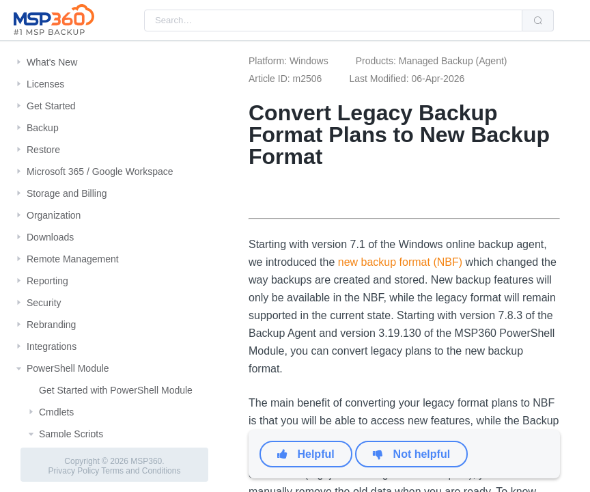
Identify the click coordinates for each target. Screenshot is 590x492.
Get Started (51, 105)
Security (44, 302)
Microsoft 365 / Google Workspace (100, 171)
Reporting (47, 280)
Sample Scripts (71, 433)
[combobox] (333, 20)
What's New (52, 62)
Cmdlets (56, 412)
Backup (43, 127)
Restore (43, 149)
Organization (54, 215)
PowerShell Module (68, 368)
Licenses (45, 84)
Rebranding (51, 324)
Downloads (50, 237)
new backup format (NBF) (400, 262)
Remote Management (73, 259)
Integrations (51, 346)
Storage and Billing (67, 193)
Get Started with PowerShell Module (116, 390)
